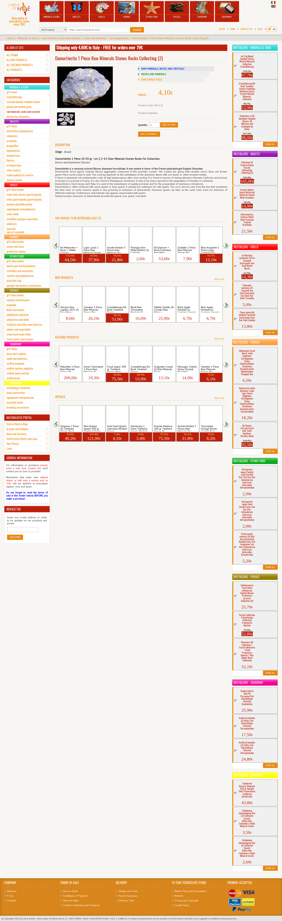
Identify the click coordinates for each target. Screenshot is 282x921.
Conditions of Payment (75, 895)
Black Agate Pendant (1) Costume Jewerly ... (187, 309)
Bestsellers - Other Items (249, 461)
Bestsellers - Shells (246, 247)
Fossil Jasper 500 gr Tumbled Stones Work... (116, 368)
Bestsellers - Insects (247, 154)
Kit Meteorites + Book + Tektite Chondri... (69, 249)
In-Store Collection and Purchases (81, 905)
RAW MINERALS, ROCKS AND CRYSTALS (162, 68)
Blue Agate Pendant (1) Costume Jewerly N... (210, 309)
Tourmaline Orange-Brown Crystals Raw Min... (209, 428)
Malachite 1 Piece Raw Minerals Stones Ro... (70, 368)
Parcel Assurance (128, 895)
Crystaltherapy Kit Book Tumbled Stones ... (116, 309)
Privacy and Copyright (186, 900)
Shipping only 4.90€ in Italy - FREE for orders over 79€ (99, 47)
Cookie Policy (182, 905)
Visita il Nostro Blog (17, 424)
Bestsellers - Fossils (246, 577)
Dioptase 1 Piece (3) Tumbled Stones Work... (69, 428)
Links (9, 448)
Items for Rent (70, 900)
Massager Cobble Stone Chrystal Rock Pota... (187, 368)
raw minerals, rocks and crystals (61, 38)
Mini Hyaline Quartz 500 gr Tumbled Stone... (93, 428)
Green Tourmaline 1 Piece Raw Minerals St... (93, 368)
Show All (219, 279)
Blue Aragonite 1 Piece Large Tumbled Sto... (210, 249)
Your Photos (13, 444)
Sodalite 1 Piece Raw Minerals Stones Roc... (187, 249)
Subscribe (15, 537)
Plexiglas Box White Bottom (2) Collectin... (140, 249)
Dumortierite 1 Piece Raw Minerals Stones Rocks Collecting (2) (170, 38)
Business (11, 891)
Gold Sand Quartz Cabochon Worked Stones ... (117, 428)
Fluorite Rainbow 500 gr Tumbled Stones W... (163, 428)
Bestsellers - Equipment (248, 775)
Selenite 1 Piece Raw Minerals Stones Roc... (210, 368)
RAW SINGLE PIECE (151, 79)
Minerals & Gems (51, 10)
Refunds (179, 895)
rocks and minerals (95, 38)
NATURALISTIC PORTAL (19, 417)
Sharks (126, 10)
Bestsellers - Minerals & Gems (252, 48)
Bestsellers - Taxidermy (248, 682)
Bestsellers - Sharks (247, 342)
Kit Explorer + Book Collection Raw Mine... (162, 249)
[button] (58, 245)
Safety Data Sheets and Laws (22, 439)
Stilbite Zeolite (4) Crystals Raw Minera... (164, 309)
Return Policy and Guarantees (190, 891)
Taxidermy (201, 10)
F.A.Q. (10, 895)
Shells (101, 10)
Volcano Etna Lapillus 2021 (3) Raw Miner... (69, 309)
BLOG (260, 28)
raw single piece (119, 38)
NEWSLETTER (14, 509)
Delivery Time (126, 900)
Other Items (151, 10)
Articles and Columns (17, 429)
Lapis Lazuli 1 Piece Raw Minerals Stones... (93, 249)
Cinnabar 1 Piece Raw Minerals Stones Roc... (93, 309)
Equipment (227, 10)
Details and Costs (128, 891)
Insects (76, 10)
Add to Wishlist (149, 134)
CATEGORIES (13, 80)
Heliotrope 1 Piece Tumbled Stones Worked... (140, 428)
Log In (222, 28)
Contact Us (246, 28)
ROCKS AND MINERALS (153, 74)
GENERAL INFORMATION (19, 458)
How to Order (70, 891)
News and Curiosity (16, 434)
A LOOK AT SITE (15, 48)
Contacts (11, 900)
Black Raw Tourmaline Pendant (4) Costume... (137, 309)
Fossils (176, 10)
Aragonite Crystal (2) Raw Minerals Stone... (163, 368)
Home (232, 28)
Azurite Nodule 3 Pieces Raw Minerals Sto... (116, 249)
